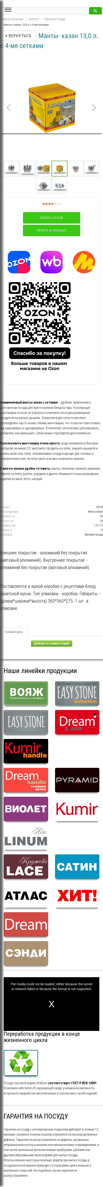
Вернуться (18, 35)
